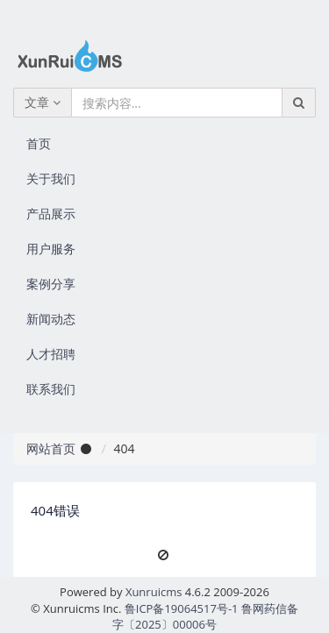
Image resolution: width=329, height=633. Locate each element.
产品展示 (50, 213)
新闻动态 (50, 318)
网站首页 (50, 448)
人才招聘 (50, 353)
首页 (38, 143)
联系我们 (50, 389)
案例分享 (50, 283)
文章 (43, 102)
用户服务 (50, 248)
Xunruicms (153, 592)
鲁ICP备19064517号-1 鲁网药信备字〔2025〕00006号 (205, 617)
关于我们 (50, 178)
